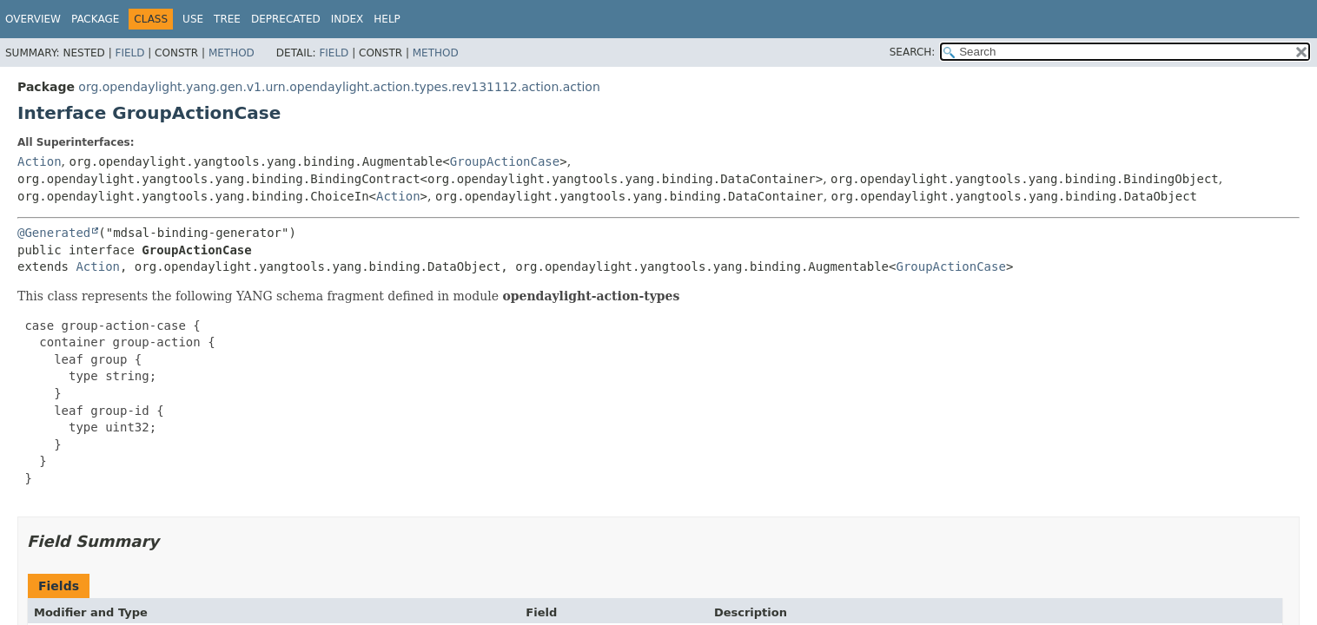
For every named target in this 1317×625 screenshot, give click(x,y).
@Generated (53, 233)
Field (129, 53)
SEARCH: (913, 52)
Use (192, 19)
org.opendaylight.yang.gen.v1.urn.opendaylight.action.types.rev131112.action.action (338, 87)
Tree (227, 19)
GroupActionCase (504, 161)
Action (39, 161)
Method (231, 53)
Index (347, 19)
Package (95, 19)
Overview (33, 19)
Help (387, 19)
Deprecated (286, 19)
